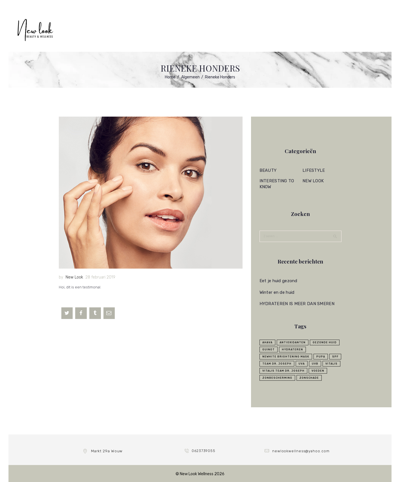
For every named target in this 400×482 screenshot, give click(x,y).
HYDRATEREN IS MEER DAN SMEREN (296, 303)
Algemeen (190, 77)
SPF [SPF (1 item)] (335, 356)
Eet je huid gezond (278, 280)
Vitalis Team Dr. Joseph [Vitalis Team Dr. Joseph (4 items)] (283, 370)
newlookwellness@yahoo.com (301, 450)
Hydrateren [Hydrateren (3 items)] (292, 349)
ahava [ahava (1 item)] (267, 341)
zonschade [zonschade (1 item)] (309, 377)
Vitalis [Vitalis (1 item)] (331, 363)
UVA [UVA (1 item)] (302, 363)
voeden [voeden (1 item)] (318, 370)
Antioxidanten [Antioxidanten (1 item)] (293, 341)
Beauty (268, 170)
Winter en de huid (276, 291)
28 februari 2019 (100, 277)
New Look (74, 277)
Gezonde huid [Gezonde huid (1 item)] (325, 341)
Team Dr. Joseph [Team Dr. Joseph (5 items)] (276, 363)
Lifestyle (313, 170)
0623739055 (204, 450)
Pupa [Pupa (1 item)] (320, 356)
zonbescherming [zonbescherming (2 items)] (277, 377)
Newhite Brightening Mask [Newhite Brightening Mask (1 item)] (285, 356)
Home (170, 77)
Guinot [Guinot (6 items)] (268, 349)
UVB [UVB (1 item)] (315, 363)
